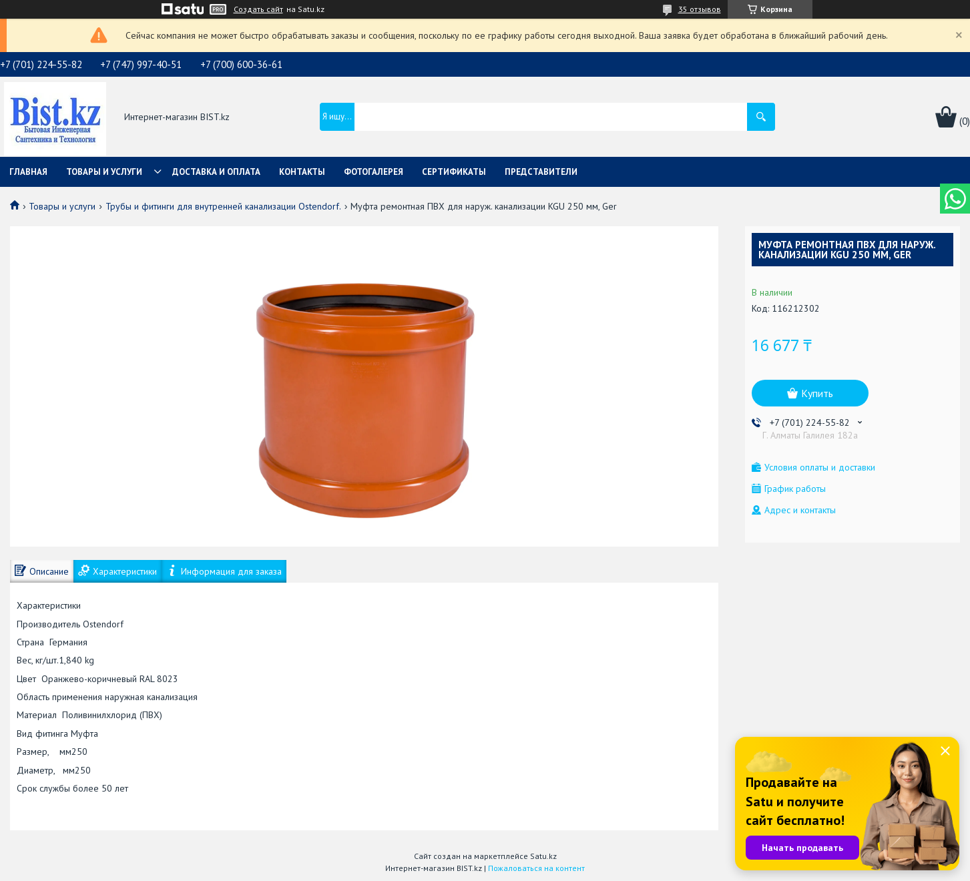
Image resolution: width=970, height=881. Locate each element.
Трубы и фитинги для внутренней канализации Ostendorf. (223, 206)
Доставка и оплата (216, 172)
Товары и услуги (104, 172)
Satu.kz (543, 856)
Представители (541, 172)
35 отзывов (699, 9)
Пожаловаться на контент (536, 868)
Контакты (302, 172)
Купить (817, 393)
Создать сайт (258, 9)
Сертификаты (454, 172)
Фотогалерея (373, 172)
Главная (28, 172)
